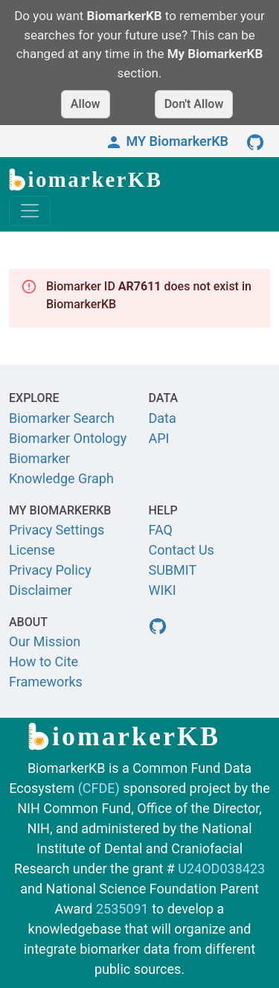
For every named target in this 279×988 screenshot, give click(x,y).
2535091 (122, 909)
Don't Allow (194, 104)
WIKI (162, 590)
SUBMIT (173, 570)
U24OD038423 (221, 868)
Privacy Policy (50, 570)
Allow (85, 104)
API (159, 438)
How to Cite (43, 661)
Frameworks (46, 681)
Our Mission (44, 641)
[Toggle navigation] (30, 211)
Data (162, 418)
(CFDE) (99, 788)
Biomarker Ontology (67, 438)
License (32, 550)
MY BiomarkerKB (166, 141)
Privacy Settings (56, 530)
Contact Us (181, 550)
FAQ (161, 530)
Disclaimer (40, 590)
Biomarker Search (62, 418)
